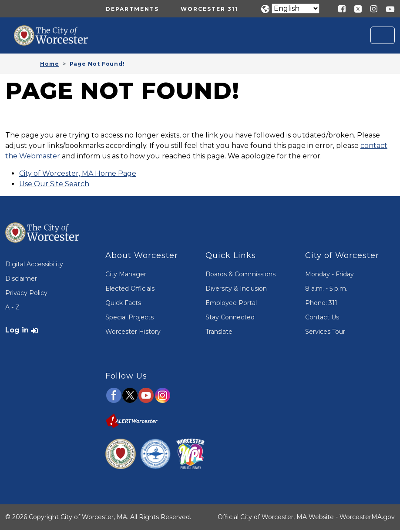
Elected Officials (130, 288)
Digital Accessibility (34, 264)
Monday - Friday (329, 274)
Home (49, 63)
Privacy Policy (26, 293)
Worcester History (133, 331)
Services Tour (325, 331)
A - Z (12, 307)
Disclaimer (21, 278)
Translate (218, 331)
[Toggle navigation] (382, 35)
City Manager (125, 274)
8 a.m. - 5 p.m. (326, 288)
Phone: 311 (321, 303)
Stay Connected (230, 317)
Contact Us (322, 317)
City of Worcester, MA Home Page (77, 173)
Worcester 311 (209, 9)
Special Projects (129, 317)
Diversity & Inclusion (236, 288)
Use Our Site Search (54, 184)
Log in (17, 330)
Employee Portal (231, 303)
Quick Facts (123, 303)
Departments (132, 9)
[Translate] (295, 8)
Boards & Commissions (240, 274)
